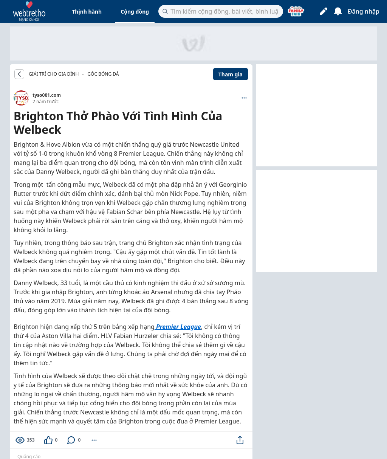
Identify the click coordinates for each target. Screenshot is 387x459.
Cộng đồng (135, 11)
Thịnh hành (87, 11)
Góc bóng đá (103, 74)
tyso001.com (47, 95)
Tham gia (230, 74)
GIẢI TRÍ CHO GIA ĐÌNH (54, 74)
